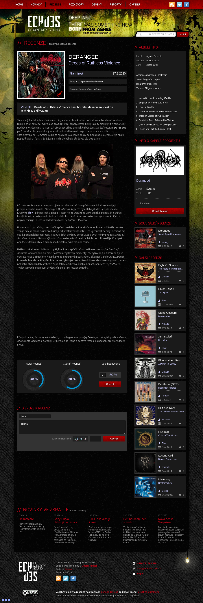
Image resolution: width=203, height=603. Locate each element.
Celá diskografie (160, 211)
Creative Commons (148, 592)
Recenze (55, 4)
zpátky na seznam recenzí (62, 44)
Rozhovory (76, 4)
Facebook (145, 203)
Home (19, 4)
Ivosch (68, 569)
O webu (134, 4)
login (140, 573)
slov (30, 212)
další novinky (79, 510)
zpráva (72, 427)
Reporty (116, 4)
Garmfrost (76, 73)
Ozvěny (97, 4)
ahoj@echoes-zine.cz (149, 568)
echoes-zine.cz (109, 592)
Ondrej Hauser (89, 566)
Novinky (36, 4)
